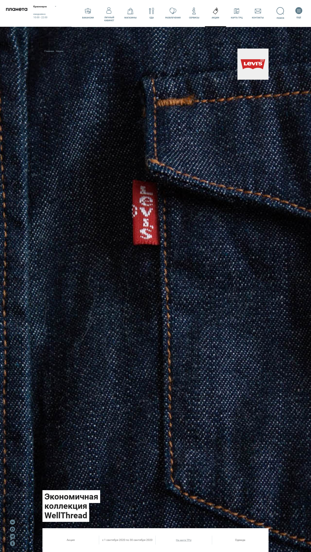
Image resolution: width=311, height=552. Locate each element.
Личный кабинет (109, 13)
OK (12, 543)
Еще (299, 13)
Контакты (258, 13)
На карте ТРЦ (183, 540)
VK (12, 522)
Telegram (12, 536)
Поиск (279, 13)
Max (12, 529)
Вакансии (88, 13)
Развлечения (173, 13)
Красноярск (47, 7)
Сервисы (194, 13)
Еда (152, 13)
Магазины (130, 13)
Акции (215, 13)
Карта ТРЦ (237, 13)
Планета (20, 13)
